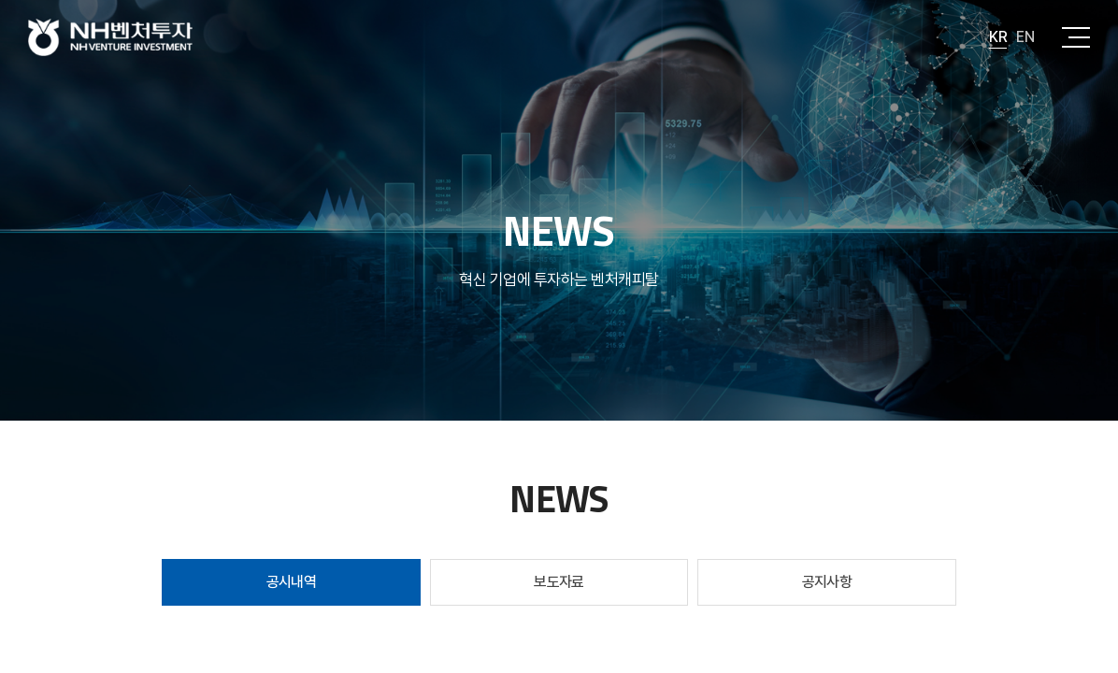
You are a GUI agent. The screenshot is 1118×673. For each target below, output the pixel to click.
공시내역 (291, 582)
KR (998, 37)
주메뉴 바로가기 (0, 0)
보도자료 (559, 582)
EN (1025, 37)
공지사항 (827, 582)
